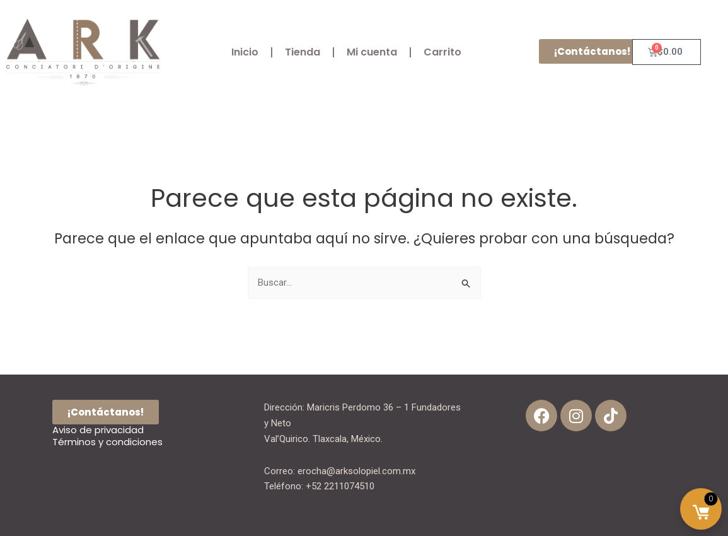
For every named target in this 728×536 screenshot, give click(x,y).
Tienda (302, 52)
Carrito (442, 52)
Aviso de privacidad (98, 429)
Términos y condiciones (107, 441)
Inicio (244, 52)
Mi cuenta (372, 52)
